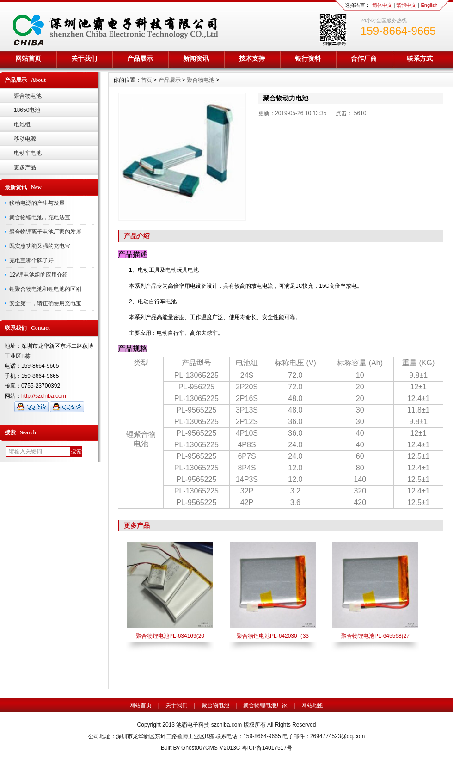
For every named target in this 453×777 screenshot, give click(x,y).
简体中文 (382, 5)
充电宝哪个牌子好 (31, 260)
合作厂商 (364, 58)
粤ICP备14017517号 (267, 748)
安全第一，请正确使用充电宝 (45, 303)
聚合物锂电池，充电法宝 (39, 217)
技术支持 (252, 58)
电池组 (22, 124)
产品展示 (140, 58)
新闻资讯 (196, 58)
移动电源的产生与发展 (37, 203)
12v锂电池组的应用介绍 (38, 274)
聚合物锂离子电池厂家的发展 (45, 231)
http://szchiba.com (43, 396)
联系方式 (420, 58)
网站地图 (312, 705)
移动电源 (25, 139)
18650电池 (27, 110)
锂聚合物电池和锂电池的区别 (45, 289)
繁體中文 (406, 5)
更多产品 (25, 167)
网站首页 (28, 58)
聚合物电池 (28, 95)
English (429, 5)
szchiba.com (226, 725)
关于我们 (84, 58)
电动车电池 (28, 153)
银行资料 (308, 58)
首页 (146, 80)
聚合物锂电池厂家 (265, 705)
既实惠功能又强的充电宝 (39, 246)
